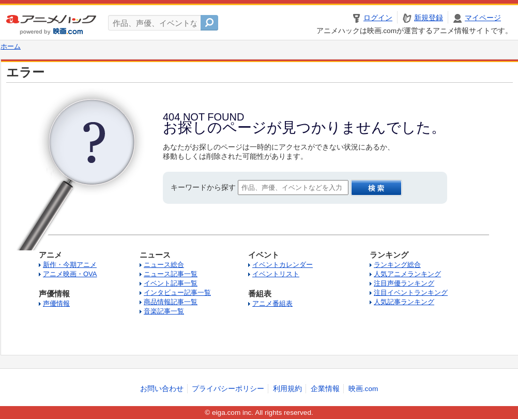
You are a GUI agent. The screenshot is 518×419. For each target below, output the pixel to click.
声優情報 (56, 303)
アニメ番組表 (272, 303)
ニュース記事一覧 (170, 274)
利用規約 (287, 389)
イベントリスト (275, 274)
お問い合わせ (162, 389)
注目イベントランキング (411, 292)
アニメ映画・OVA (70, 274)
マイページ (483, 18)
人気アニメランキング (407, 274)
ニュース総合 (164, 264)
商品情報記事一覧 (170, 302)
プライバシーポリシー (228, 389)
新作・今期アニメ (70, 264)
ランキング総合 (397, 264)
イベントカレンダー (282, 264)
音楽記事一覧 (164, 311)
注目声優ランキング (404, 283)
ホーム (11, 46)
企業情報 (325, 389)
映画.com (363, 389)
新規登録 (428, 18)
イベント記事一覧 (170, 283)
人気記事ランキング (404, 302)
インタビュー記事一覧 (177, 292)
